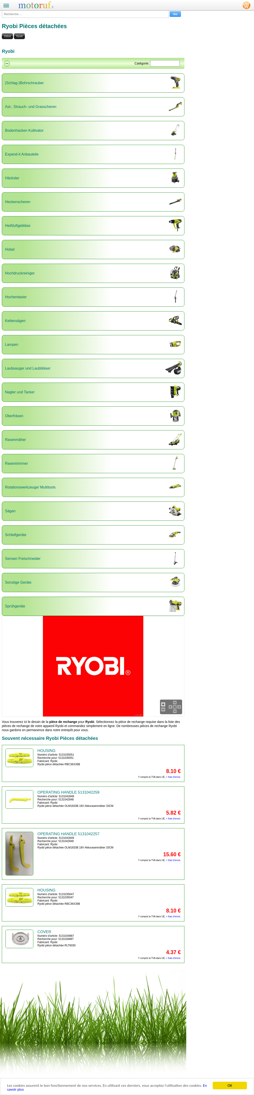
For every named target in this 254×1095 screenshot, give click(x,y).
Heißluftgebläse (17, 226)
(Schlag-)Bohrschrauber (24, 83)
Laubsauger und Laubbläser (27, 368)
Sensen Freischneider (23, 559)
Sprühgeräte (15, 606)
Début (7, 36)
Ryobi (19, 36)
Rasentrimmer (16, 463)
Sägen (10, 511)
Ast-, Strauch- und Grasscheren (30, 107)
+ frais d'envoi (173, 777)
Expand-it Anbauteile (22, 154)
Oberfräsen (14, 416)
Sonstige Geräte (18, 582)
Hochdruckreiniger (20, 273)
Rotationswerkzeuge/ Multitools (30, 487)
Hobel (10, 249)
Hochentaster (16, 297)
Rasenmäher (15, 440)
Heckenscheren (17, 202)
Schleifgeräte (15, 535)
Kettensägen (15, 321)
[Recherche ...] (85, 14)
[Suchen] (165, 63)
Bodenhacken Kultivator (24, 130)
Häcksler (12, 178)
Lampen (11, 344)
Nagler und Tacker (20, 392)
